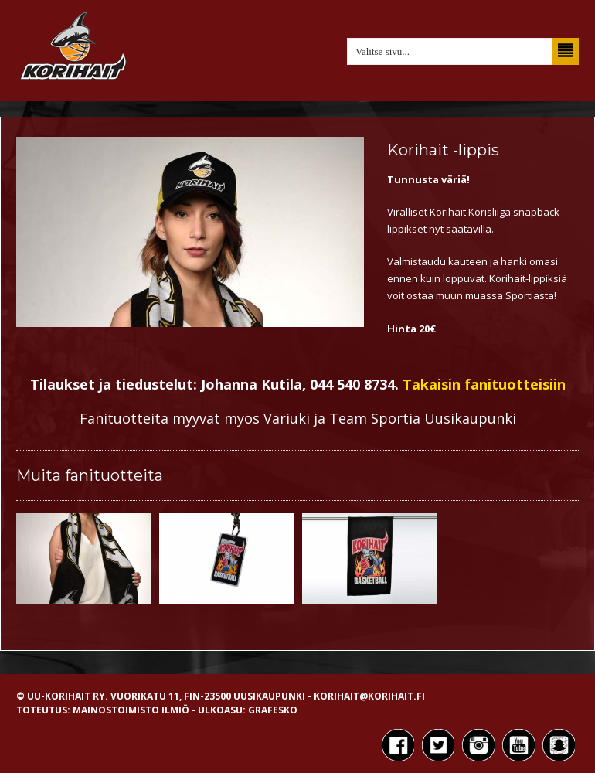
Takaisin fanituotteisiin (484, 384)
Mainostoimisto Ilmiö (131, 710)
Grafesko (273, 710)
